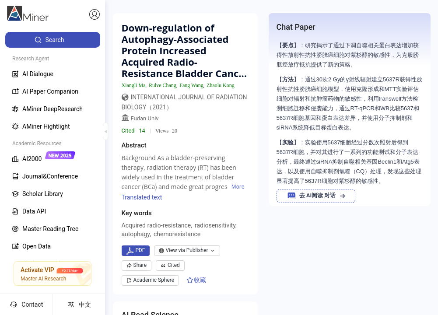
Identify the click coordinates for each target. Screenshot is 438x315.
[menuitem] (52, 40)
